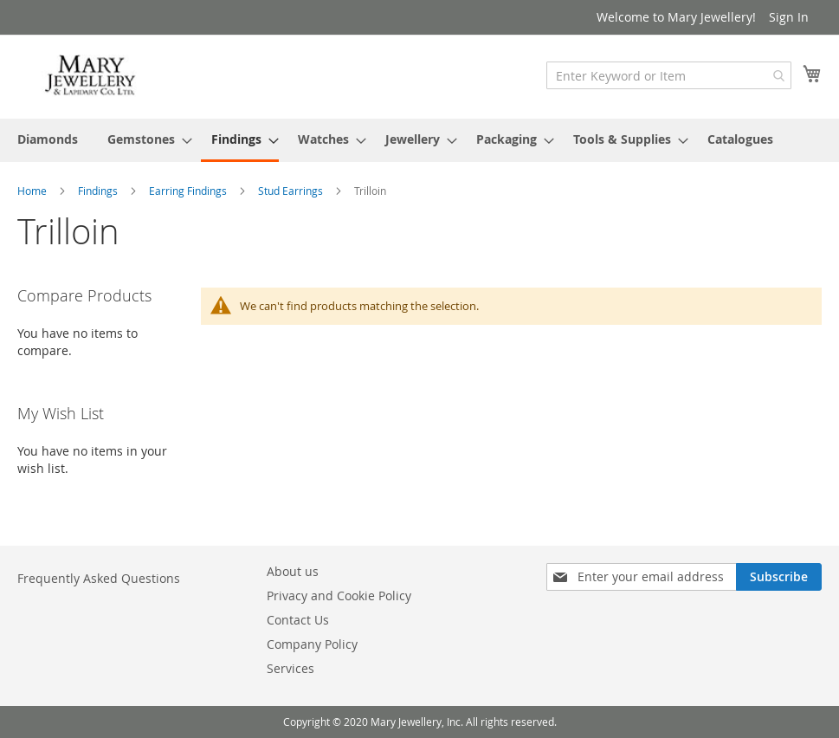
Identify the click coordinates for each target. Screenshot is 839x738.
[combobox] (668, 75)
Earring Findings (189, 190)
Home (33, 190)
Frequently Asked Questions (98, 578)
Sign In (789, 17)
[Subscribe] (779, 577)
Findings (99, 190)
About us (293, 571)
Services (290, 668)
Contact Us (298, 620)
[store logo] (91, 76)
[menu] (419, 140)
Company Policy (312, 644)
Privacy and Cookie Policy (339, 595)
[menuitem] (47, 139)
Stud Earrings (292, 190)
